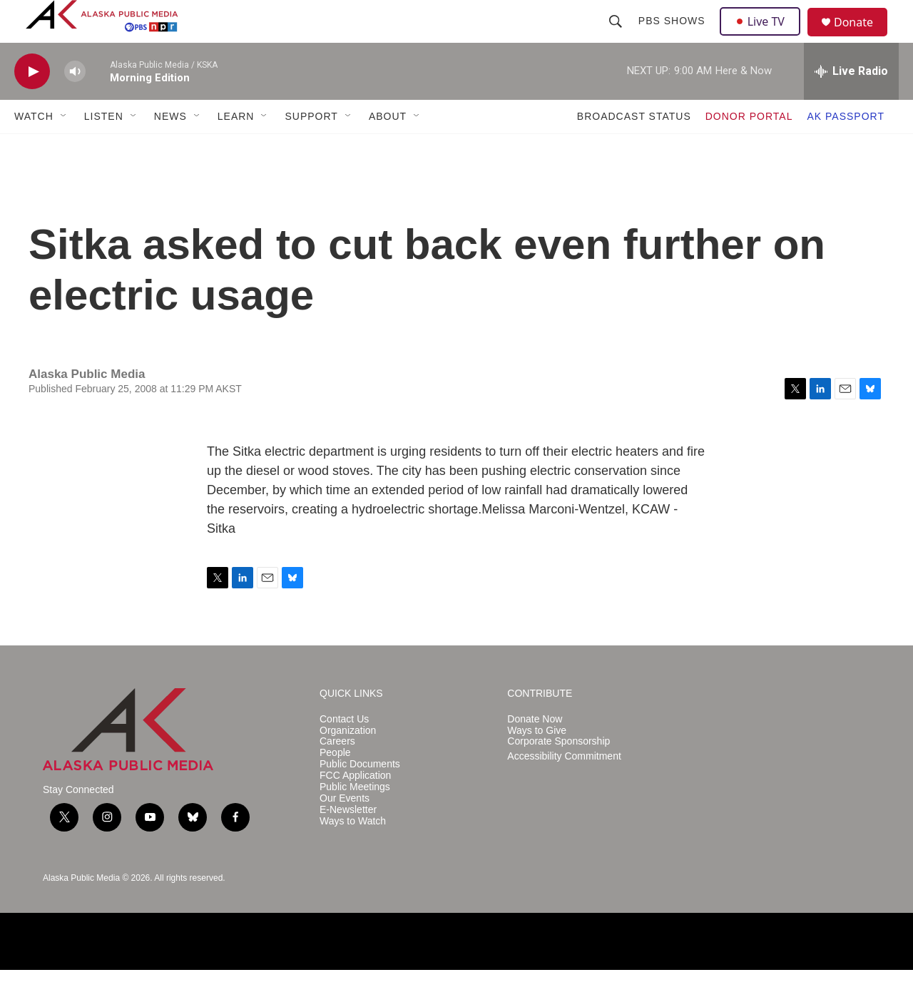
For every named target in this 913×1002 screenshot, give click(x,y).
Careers (337, 773)
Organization (348, 762)
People (335, 784)
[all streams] (851, 103)
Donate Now (534, 751)
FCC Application (355, 807)
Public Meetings (355, 819)
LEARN (236, 148)
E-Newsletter (348, 842)
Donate (862, 38)
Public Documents (360, 796)
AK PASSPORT (845, 148)
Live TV (764, 37)
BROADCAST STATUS (634, 148)
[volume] (75, 104)
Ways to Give (536, 762)
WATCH (33, 148)
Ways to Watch (353, 853)
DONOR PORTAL (749, 148)
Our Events (344, 830)
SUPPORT (311, 148)
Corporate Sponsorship (558, 773)
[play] (32, 104)
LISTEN (103, 148)
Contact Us (344, 751)
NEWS (170, 148)
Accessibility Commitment (564, 788)
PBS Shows (673, 37)
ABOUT (388, 148)
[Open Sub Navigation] (64, 148)
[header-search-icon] (617, 37)
